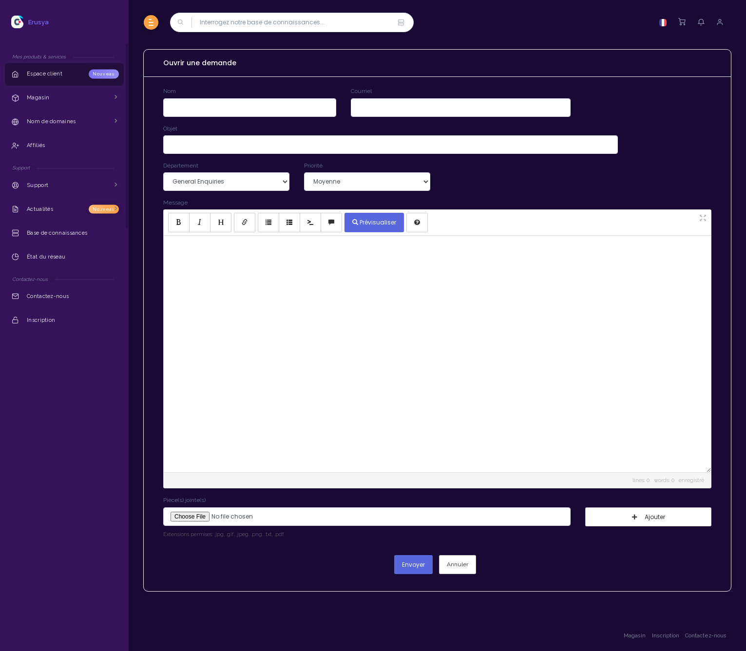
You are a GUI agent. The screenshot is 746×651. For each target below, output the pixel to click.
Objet (170, 128)
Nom (169, 91)
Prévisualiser (374, 222)
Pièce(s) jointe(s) (184, 500)
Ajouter (648, 517)
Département (180, 165)
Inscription (665, 635)
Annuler (457, 564)
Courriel (361, 91)
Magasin (635, 635)
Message (175, 202)
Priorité (313, 165)
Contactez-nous (706, 635)
